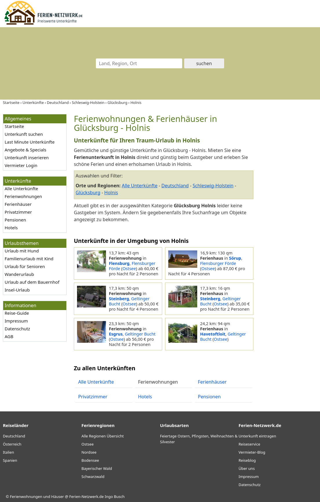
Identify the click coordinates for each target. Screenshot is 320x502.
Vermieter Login (21, 165)
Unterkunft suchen (24, 134)
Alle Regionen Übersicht (102, 436)
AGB (9, 336)
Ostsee (129, 268)
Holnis (111, 192)
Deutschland (175, 185)
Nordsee (88, 452)
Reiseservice (249, 444)
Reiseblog (247, 460)
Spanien (10, 460)
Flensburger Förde (218, 263)
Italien (8, 452)
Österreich (12, 444)
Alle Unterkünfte (21, 188)
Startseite (14, 126)
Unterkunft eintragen (257, 436)
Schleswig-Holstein (213, 185)
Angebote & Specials (25, 150)
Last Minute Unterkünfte (29, 142)
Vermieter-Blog (252, 452)
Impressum (16, 321)
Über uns (247, 468)
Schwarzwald (92, 476)
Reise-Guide (17, 313)
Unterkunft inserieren (27, 157)
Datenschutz (17, 328)
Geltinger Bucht (140, 334)
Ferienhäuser (18, 204)
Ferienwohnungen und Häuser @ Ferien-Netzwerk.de (57, 496)
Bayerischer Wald (96, 468)
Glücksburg (88, 192)
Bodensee (90, 460)
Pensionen (15, 220)
